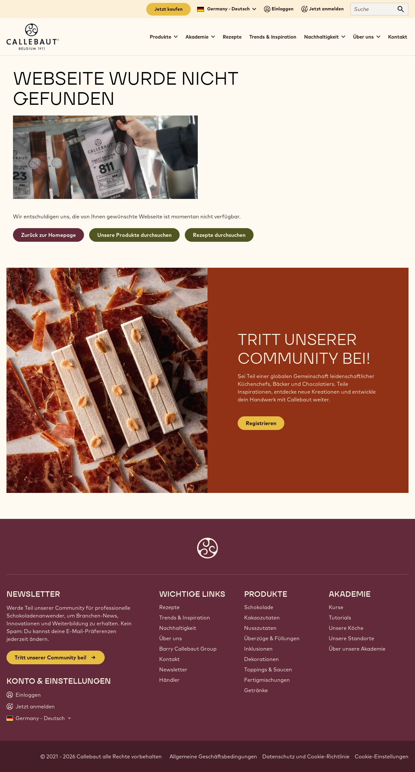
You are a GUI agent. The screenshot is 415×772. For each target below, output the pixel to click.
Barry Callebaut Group (188, 648)
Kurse (336, 607)
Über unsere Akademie (357, 648)
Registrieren (261, 423)
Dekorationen (261, 659)
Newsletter (173, 669)
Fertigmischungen (267, 680)
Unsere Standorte (351, 638)
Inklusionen (258, 648)
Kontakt (397, 37)
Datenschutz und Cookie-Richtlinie (306, 756)
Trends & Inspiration (272, 37)
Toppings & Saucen (268, 669)
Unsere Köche (346, 628)
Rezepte (232, 37)
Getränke (256, 690)
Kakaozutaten (262, 617)
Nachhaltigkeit (177, 628)
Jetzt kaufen (168, 9)
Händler (169, 680)
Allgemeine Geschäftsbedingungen (213, 756)
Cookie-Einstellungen (382, 756)
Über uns (170, 638)
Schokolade (258, 607)
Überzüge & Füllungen (272, 638)
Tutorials (340, 617)
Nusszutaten (260, 628)
